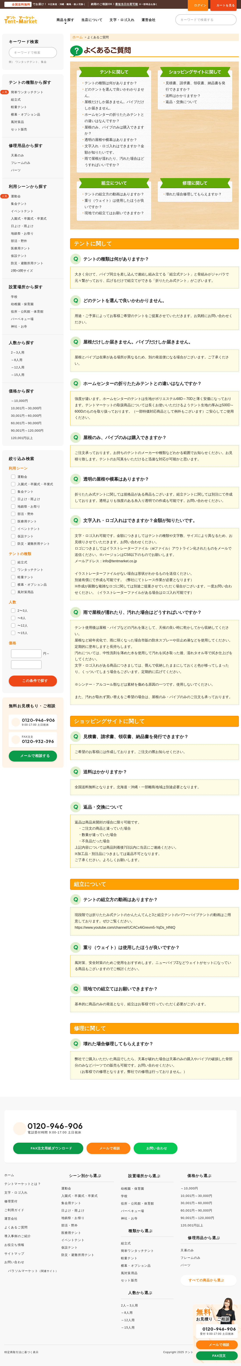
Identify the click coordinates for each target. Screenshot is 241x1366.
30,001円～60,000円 (26, 415)
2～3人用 (18, 352)
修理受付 (11, 1196)
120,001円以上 (22, 438)
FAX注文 (219, 1345)
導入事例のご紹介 (19, 1231)
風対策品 (17, 122)
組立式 (16, 99)
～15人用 (18, 375)
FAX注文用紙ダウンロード (51, 1143)
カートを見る (225, 5)
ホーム (77, 37)
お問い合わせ (159, 1143)
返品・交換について (181, 101)
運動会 (16, 196)
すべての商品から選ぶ (208, 1276)
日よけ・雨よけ (22, 226)
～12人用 (18, 367)
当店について (95, 20)
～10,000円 (19, 401)
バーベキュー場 (22, 319)
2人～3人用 (131, 1301)
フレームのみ (20, 163)
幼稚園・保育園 (22, 304)
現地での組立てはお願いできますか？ (114, 213)
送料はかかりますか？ (183, 95)
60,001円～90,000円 (26, 423)
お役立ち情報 (15, 1240)
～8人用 (17, 360)
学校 (14, 296)
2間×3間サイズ (22, 270)
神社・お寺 (19, 326)
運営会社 (152, 20)
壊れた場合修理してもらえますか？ (194, 194)
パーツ (16, 170)
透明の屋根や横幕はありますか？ (111, 139)
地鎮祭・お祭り (22, 233)
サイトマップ (15, 1249)
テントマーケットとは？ (25, 1179)
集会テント (19, 203)
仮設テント (19, 255)
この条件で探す (35, 681)
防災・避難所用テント (27, 263)
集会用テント (71, 1198)
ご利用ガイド (15, 1205)
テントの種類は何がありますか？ (111, 83)
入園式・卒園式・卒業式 (29, 218)
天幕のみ (17, 155)
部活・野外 (19, 241)
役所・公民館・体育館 (27, 311)
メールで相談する (35, 756)
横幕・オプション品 (25, 114)
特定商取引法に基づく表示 (24, 1345)
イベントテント (22, 211)
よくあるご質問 (17, 1222)
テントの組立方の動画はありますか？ (114, 194)
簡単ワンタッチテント (27, 92)
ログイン (200, 5)
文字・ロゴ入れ (125, 20)
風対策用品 (131, 1268)
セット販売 (19, 129)
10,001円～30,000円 (26, 408)
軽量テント (19, 107)
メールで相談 (112, 1143)
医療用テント (20, 248)
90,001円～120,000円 (27, 430)
